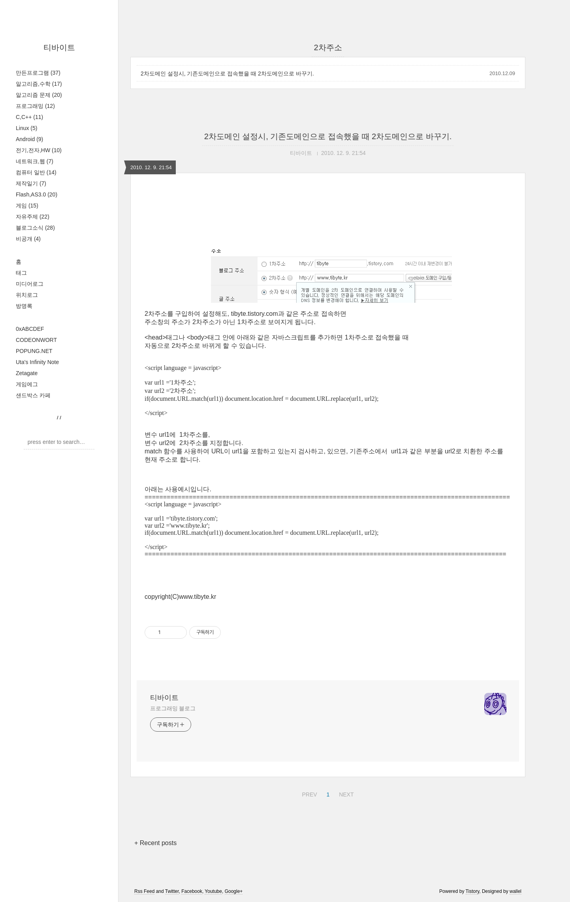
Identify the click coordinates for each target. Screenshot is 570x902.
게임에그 (27, 384)
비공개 (28, 239)
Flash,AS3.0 (36, 194)
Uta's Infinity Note (37, 362)
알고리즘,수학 (39, 84)
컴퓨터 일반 (36, 172)
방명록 (24, 306)
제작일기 (31, 183)
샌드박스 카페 (33, 395)
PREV (308, 793)
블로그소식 (35, 228)
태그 (21, 273)
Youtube (213, 891)
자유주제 (32, 216)
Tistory (473, 891)
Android (29, 139)
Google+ (234, 891)
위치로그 (27, 295)
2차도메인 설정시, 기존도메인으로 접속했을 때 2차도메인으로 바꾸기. (227, 73)
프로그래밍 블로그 (173, 708)
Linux (26, 128)
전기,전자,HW (39, 150)
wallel (515, 891)
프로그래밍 (35, 106)
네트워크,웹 (34, 161)
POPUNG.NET (34, 351)
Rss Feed (144, 891)
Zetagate (27, 373)
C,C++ (29, 117)
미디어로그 (29, 284)
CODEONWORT (36, 340)
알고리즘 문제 (39, 95)
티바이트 (59, 47)
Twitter (172, 891)
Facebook (191, 891)
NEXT (345, 793)
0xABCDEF (30, 329)
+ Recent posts (155, 843)
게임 (27, 205)
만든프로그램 (38, 73)
